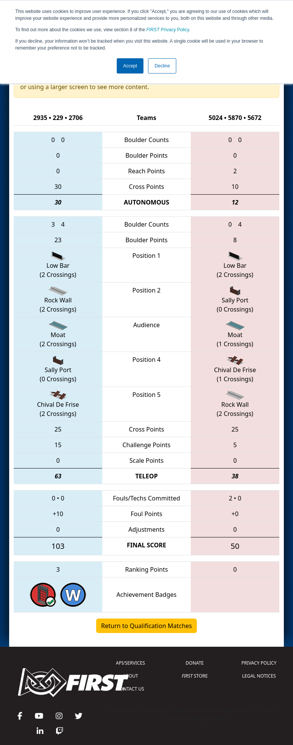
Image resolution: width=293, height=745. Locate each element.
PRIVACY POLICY (259, 663)
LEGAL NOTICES (259, 676)
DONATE (195, 663)
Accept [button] (130, 66)
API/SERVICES (130, 663)
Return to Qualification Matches (146, 626)
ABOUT (130, 676)
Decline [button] (162, 66)
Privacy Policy (167, 29)
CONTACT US (130, 689)
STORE (195, 676)
